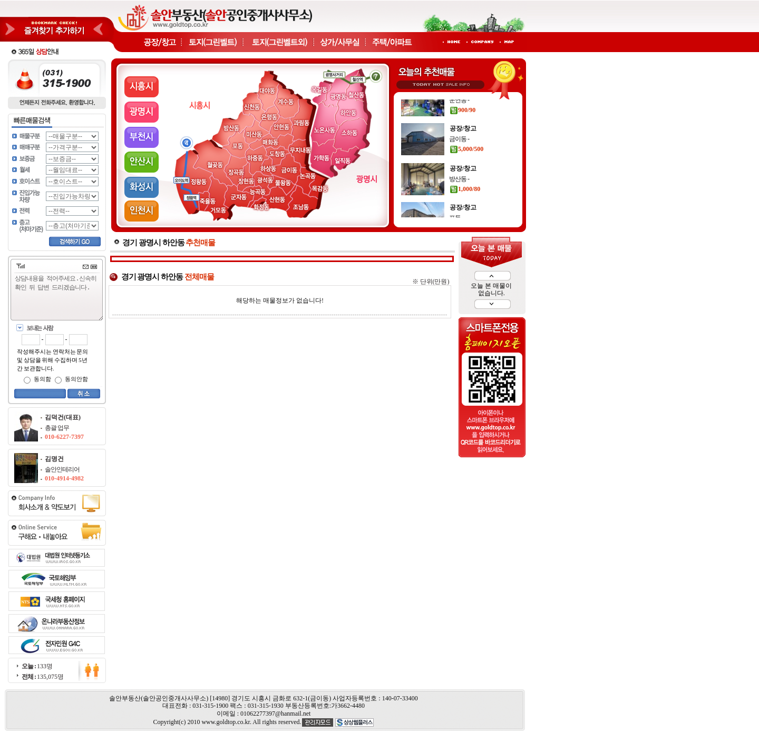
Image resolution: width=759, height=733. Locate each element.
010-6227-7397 (64, 436)
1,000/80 (465, 201)
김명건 (54, 459)
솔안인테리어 (62, 469)
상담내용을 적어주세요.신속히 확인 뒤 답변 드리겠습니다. (59, 297)
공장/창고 (463, 102)
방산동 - (459, 191)
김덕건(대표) (63, 417)
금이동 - (459, 151)
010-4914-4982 (64, 478)
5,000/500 (466, 161)
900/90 (462, 122)
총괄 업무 (57, 427)
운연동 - (459, 112)
